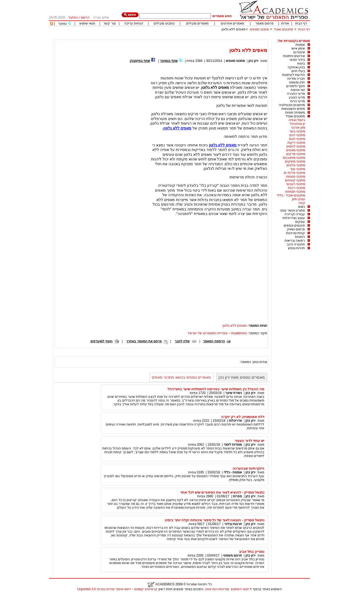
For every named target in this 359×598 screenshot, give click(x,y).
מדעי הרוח (297, 101)
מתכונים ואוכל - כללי (291, 195)
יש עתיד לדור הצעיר (249, 441)
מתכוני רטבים (296, 184)
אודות (285, 23)
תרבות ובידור (233, 524)
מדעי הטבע (297, 97)
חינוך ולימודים (295, 86)
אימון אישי (298, 48)
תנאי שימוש (87, 23)
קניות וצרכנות (295, 233)
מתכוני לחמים (295, 146)
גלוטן (167, 128)
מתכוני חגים (297, 139)
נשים (301, 207)
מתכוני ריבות (296, 188)
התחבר (73, 17)
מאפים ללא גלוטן (233, 29)
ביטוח (301, 63)
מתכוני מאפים (259, 29)
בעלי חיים (298, 71)
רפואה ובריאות (294, 240)
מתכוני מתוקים (295, 161)
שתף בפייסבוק (140, 61)
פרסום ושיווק (296, 229)
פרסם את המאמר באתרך (144, 341)
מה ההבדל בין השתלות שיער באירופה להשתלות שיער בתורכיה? (215, 389)
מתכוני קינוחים (295, 180)
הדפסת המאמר (214, 341)
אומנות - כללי (233, 472)
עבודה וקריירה (294, 214)
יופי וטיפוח (298, 90)
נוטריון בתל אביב (251, 552)
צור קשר (109, 23)
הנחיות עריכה (133, 23)
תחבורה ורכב (296, 244)
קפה (301, 203)
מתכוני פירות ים (294, 173)
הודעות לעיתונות (293, 75)
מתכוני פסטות (295, 176)
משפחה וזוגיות (295, 112)
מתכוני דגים (297, 135)
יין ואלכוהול (297, 124)
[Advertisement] (212, 37)
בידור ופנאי (297, 60)
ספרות (237, 496)
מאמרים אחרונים (232, 23)
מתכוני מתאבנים (294, 158)
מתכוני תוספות (295, 192)
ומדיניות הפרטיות (217, 589)
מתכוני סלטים (295, 165)
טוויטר (62, 24)
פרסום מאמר (264, 23)
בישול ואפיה (296, 120)
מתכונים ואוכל (283, 29)
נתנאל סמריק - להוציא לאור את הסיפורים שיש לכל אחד (222, 492)
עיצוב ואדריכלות (294, 218)
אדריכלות (235, 421)
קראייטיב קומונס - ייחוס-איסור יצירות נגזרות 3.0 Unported (117, 589)
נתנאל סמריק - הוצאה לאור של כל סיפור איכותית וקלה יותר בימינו (214, 520)
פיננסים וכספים (294, 225)
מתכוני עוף (297, 169)
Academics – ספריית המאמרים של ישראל (217, 333)
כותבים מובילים (164, 23)
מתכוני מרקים (295, 154)
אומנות (300, 45)
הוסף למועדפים (101, 341)
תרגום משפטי (232, 555)
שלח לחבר (182, 341)
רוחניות (300, 237)
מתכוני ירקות (296, 143)
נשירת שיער (233, 393)
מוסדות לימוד (233, 444)
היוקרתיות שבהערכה (248, 468)
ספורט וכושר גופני (292, 210)
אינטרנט (299, 52)
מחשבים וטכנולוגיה (292, 105)
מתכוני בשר (297, 131)
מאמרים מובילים (197, 23)
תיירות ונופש (296, 248)
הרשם (85, 17)
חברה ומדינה (296, 78)
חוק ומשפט (297, 82)
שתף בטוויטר (169, 61)
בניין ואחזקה (296, 67)
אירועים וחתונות (294, 56)
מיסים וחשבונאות (293, 109)
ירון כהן (253, 61)
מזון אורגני (298, 127)
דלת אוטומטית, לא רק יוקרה (242, 417)
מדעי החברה (296, 94)
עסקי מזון (298, 199)
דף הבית (301, 23)
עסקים (300, 222)
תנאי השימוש (240, 589)
